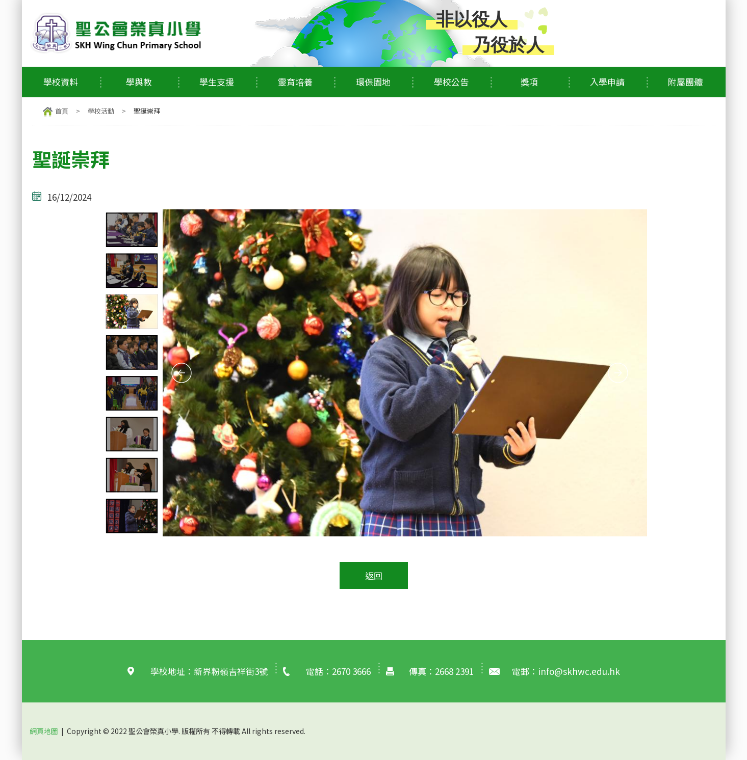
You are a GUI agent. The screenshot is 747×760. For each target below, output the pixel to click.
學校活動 (101, 111)
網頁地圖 (44, 731)
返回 (373, 575)
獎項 (529, 81)
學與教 (139, 81)
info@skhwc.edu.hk (579, 671)
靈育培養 (295, 81)
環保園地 (373, 81)
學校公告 (451, 81)
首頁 (61, 111)
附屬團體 (685, 81)
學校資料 (60, 81)
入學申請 (607, 81)
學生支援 (216, 81)
